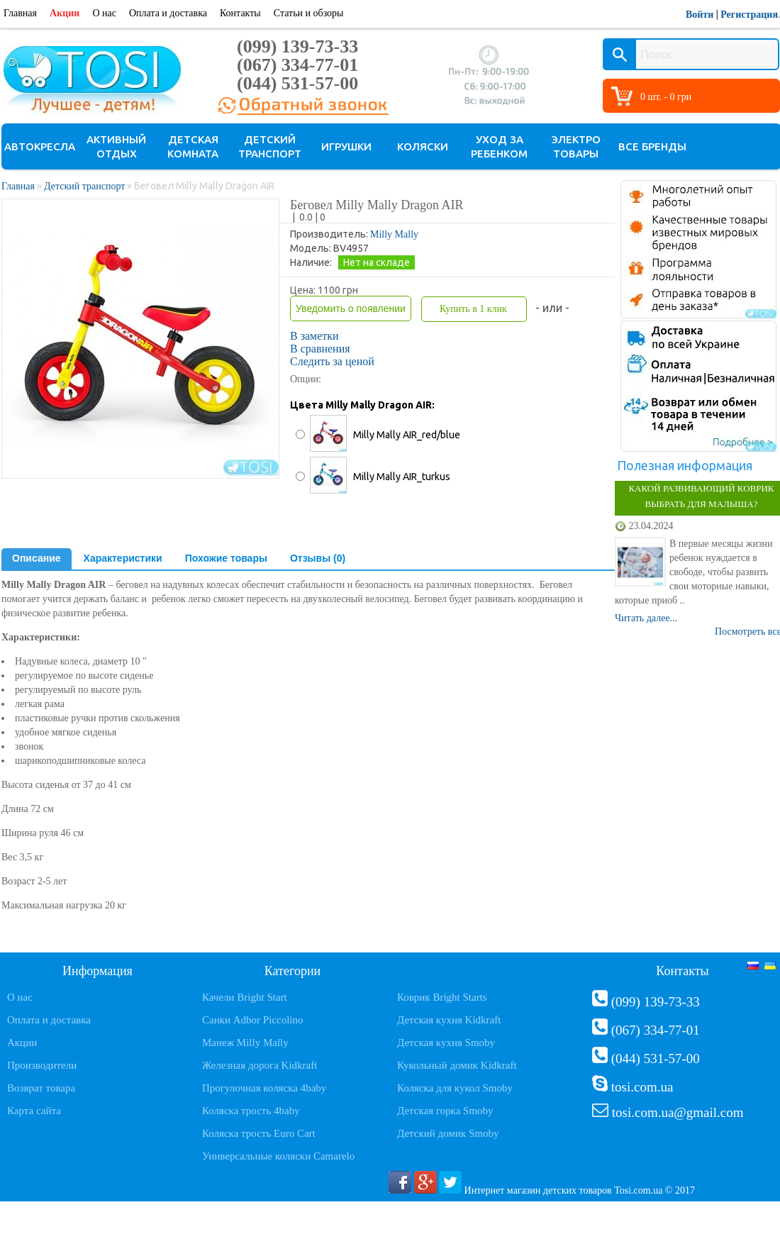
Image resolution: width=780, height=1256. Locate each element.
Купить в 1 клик (473, 309)
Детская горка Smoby (445, 1110)
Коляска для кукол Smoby (455, 1088)
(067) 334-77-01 (297, 65)
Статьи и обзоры (309, 13)
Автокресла (39, 146)
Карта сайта (34, 1110)
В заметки (314, 336)
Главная (20, 13)
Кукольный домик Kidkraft (457, 1065)
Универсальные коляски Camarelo (278, 1156)
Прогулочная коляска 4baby (264, 1088)
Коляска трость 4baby (251, 1110)
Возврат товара (41, 1088)
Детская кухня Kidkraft (449, 1020)
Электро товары (576, 146)
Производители (42, 1065)
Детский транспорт (269, 146)
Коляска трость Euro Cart (259, 1133)
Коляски (422, 146)
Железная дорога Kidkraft (259, 1065)
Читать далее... (646, 618)
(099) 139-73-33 (297, 46)
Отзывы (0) (317, 558)
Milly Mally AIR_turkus (401, 476)
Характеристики (123, 558)
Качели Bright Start (244, 997)
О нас (104, 13)
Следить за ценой (332, 361)
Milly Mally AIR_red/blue (406, 434)
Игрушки (346, 146)
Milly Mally (394, 234)
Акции (64, 13)
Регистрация (749, 14)
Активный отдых (116, 146)
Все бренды (652, 146)
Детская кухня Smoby (446, 1042)
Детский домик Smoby (447, 1133)
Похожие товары (226, 558)
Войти (699, 14)
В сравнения (320, 349)
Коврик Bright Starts (442, 997)
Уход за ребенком (499, 146)
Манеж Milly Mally (245, 1042)
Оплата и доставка (168, 13)
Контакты (240, 13)
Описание (36, 558)
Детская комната (192, 146)
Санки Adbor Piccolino (252, 1020)
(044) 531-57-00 (297, 83)
